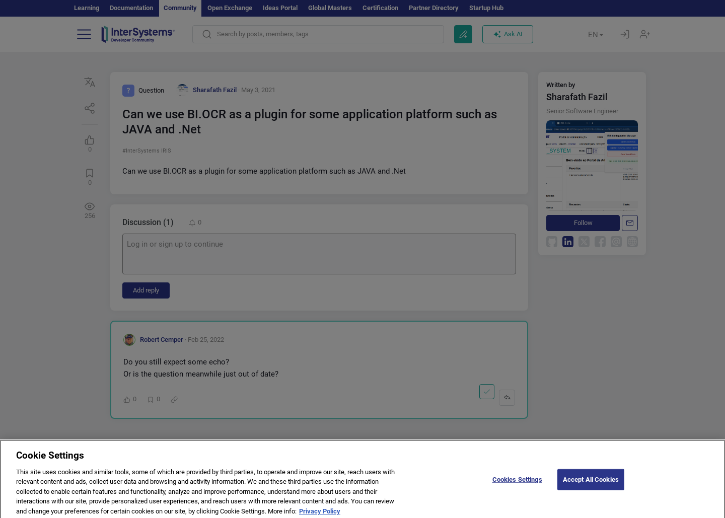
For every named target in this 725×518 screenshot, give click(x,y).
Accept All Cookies (591, 483)
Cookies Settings (517, 483)
